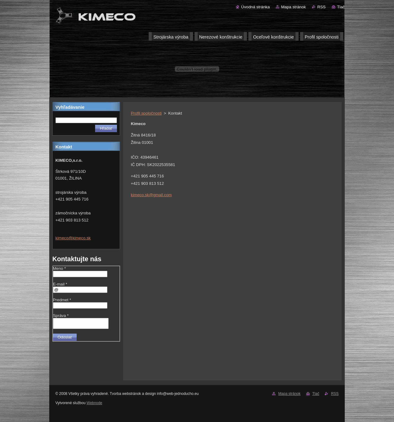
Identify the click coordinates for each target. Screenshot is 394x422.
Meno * (59, 268)
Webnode (94, 403)
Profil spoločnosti (146, 113)
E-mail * (60, 284)
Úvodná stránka (255, 7)
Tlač (341, 7)
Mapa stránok (293, 7)
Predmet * (62, 300)
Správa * (61, 315)
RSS (321, 7)
